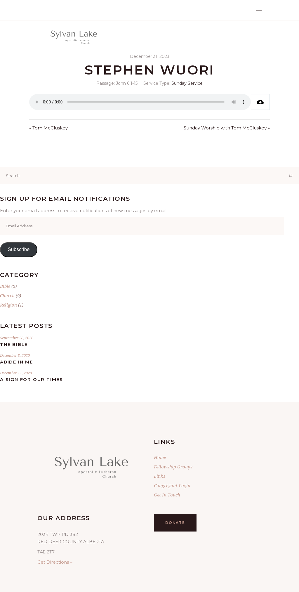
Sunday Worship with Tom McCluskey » (227, 128)
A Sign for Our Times (31, 379)
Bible (5, 286)
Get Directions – (54, 562)
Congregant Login (172, 485)
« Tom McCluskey (48, 128)
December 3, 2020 (15, 355)
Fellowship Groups (173, 467)
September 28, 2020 (16, 337)
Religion (8, 305)
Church (7, 295)
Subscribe (18, 249)
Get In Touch (167, 495)
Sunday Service (187, 83)
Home (160, 457)
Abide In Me (16, 362)
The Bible (14, 344)
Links (159, 476)
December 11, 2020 (16, 372)
